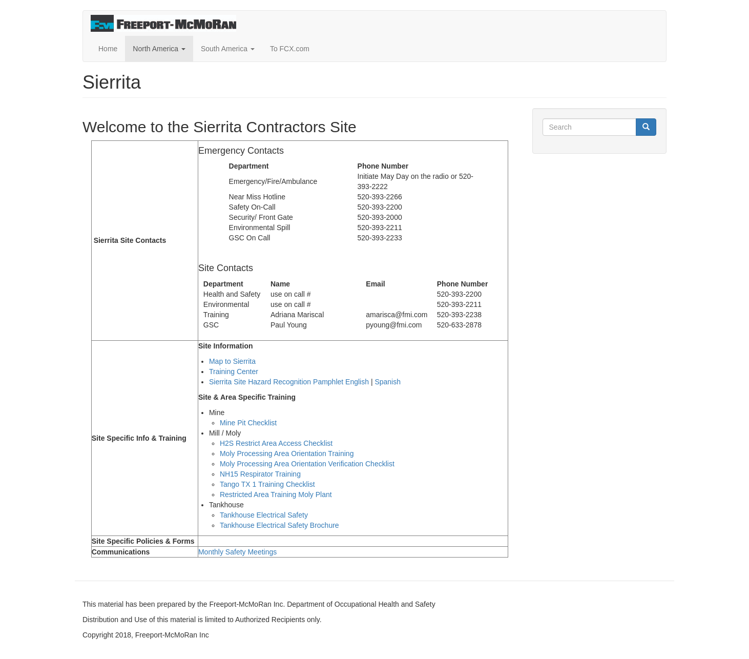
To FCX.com (289, 49)
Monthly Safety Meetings (237, 552)
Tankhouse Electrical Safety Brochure (279, 525)
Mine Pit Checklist (248, 423)
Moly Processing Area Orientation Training (286, 453)
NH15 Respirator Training (260, 474)
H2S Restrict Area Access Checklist (277, 443)
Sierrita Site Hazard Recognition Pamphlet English (289, 382)
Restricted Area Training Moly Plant (276, 494)
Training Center (233, 371)
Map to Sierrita (232, 361)
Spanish (388, 382)
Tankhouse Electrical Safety (264, 515)
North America (159, 49)
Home (107, 49)
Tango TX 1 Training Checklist (267, 484)
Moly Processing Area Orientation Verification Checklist (307, 464)
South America (228, 49)
